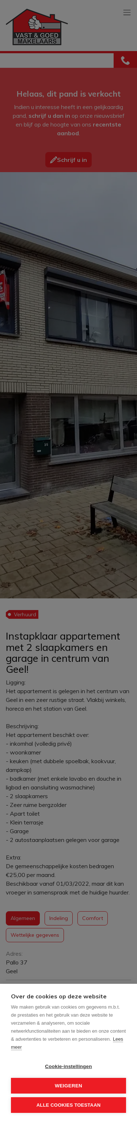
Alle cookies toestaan (69, 1105)
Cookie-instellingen (68, 1066)
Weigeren (68, 1085)
